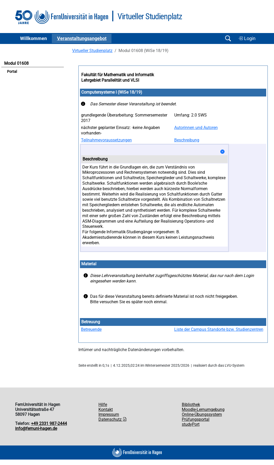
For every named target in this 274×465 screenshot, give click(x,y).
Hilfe (102, 404)
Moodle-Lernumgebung (203, 409)
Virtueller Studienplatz (92, 50)
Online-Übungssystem (202, 414)
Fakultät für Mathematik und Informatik (117, 74)
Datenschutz (112, 419)
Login (247, 38)
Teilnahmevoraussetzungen (106, 140)
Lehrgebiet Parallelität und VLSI (110, 80)
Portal (12, 71)
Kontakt (105, 409)
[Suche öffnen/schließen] (228, 38)
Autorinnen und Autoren (196, 127)
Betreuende (91, 329)
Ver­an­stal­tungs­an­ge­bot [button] (82, 38)
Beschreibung (186, 140)
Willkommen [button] (33, 38)
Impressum (108, 414)
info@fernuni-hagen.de (36, 428)
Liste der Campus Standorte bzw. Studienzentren (218, 329)
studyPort (191, 424)
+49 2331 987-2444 (49, 423)
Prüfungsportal (195, 419)
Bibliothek (191, 404)
